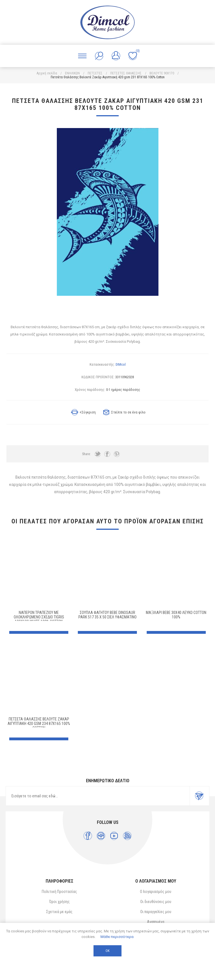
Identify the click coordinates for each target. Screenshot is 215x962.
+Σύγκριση (88, 412)
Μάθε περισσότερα (117, 937)
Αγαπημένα (155, 922)
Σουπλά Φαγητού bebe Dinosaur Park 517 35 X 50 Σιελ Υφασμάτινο (107, 614)
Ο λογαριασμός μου (155, 891)
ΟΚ (107, 951)
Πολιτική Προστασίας (59, 891)
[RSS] (127, 836)
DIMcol (121, 364)
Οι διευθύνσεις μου (155, 901)
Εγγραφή (199, 795)
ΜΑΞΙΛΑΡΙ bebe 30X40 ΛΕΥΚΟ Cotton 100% (176, 614)
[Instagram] (101, 836)
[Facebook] (88, 836)
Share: (86, 454)
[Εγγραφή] (98, 795)
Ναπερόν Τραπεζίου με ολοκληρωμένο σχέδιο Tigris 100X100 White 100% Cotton (39, 617)
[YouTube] (114, 836)
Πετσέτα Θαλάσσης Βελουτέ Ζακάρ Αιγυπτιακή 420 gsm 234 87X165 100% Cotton (39, 723)
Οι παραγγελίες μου (155, 911)
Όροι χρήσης (59, 901)
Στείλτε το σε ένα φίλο (128, 412)
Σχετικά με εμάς (59, 911)
